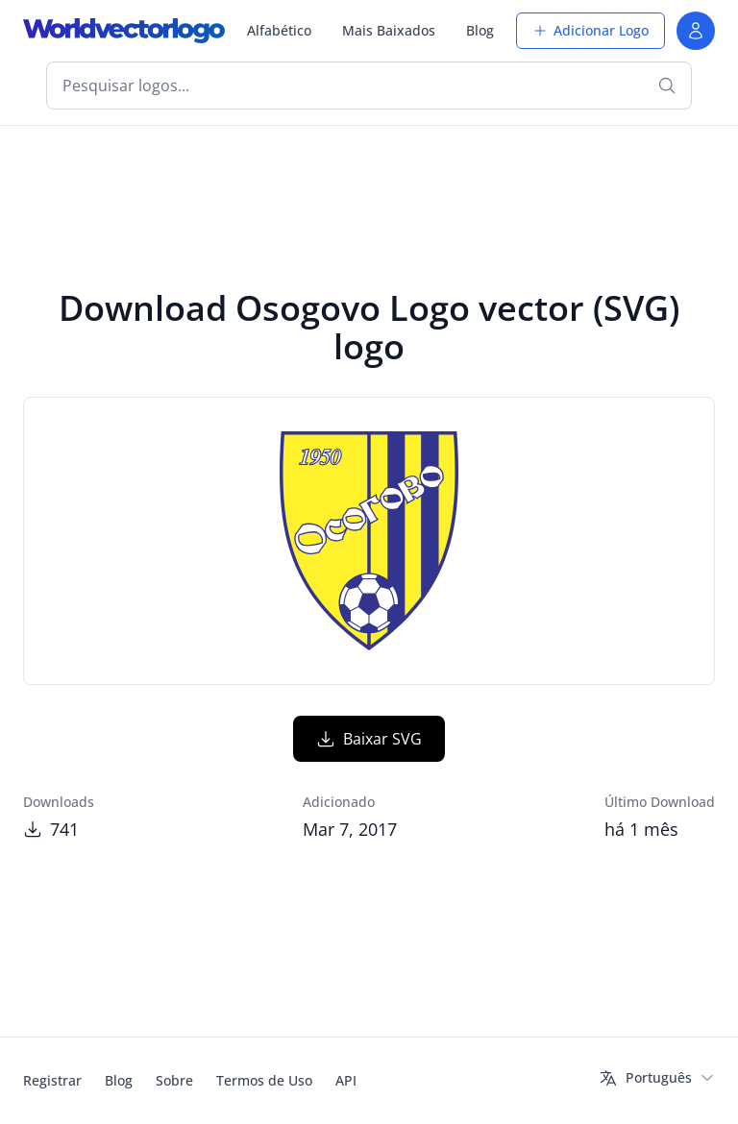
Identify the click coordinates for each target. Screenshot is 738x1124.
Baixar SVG (369, 738)
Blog (480, 30)
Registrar (52, 1080)
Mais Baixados (388, 30)
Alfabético (279, 30)
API (346, 1080)
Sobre (174, 1080)
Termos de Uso (264, 1080)
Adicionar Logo (590, 30)
